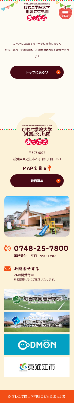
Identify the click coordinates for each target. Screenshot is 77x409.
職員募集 (37, 180)
